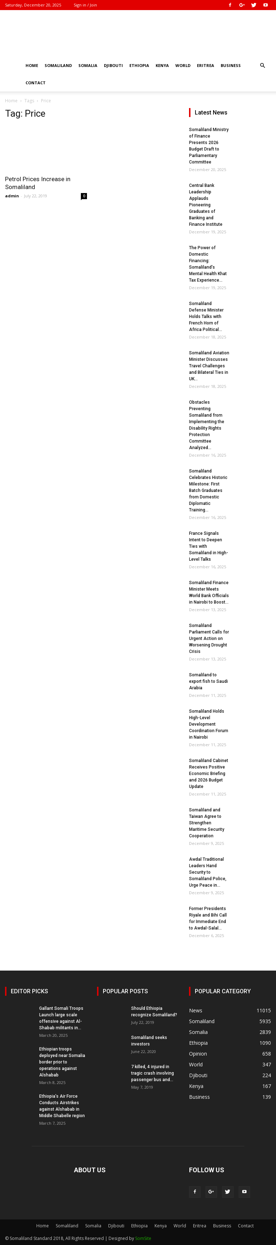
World (182, 65)
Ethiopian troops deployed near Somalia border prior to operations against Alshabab (62, 1062)
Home (32, 65)
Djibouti (113, 65)
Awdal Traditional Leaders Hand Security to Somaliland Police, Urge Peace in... (207, 872)
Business (231, 65)
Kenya (162, 65)
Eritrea (205, 65)
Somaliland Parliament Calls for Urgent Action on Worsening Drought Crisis (209, 638)
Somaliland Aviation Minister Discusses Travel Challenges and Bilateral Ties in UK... (209, 365)
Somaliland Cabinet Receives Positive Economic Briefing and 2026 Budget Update (208, 773)
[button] (262, 65)
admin (12, 195)
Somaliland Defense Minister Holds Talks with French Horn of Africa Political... (206, 316)
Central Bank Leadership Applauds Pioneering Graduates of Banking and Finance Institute (205, 205)
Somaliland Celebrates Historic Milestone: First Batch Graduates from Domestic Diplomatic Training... (208, 490)
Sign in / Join (85, 5)
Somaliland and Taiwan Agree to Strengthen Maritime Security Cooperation (206, 822)
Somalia (87, 65)
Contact (36, 82)
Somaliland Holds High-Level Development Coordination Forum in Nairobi (208, 724)
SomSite (143, 1238)
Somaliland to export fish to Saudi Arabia (208, 681)
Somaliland (58, 65)
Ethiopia (139, 65)
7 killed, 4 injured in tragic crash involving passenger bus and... (152, 1073)
